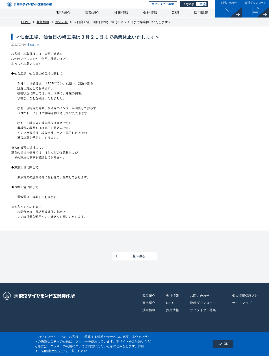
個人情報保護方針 (245, 302)
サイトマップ (242, 310)
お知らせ (61, 29)
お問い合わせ (199, 302)
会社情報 (150, 20)
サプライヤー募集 (161, 8)
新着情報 (43, 29)
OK (221, 344)
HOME (25, 29)
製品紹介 (63, 20)
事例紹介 (92, 20)
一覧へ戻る (143, 263)
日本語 (201, 8)
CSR (175, 20)
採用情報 (201, 20)
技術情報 (121, 20)
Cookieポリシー (53, 351)
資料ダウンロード (203, 310)
